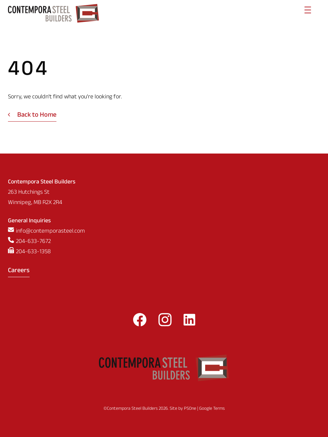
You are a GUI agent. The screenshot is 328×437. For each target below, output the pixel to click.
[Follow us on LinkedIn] (189, 322)
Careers (19, 271)
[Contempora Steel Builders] (53, 13)
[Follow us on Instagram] (165, 322)
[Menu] (307, 13)
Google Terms (212, 409)
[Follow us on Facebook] (139, 322)
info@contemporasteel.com (50, 232)
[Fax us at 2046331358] (164, 252)
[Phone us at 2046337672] (164, 242)
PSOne (190, 409)
